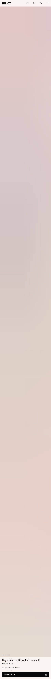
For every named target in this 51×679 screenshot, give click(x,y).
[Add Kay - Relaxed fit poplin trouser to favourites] (39, 660)
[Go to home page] (7, 3)
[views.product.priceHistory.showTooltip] (12, 663)
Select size (25, 675)
